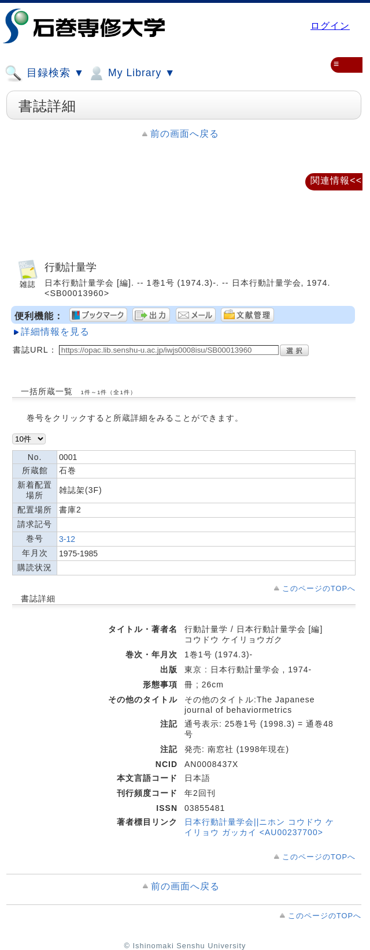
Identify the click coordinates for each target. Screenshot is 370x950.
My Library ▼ (131, 73)
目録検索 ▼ (44, 73)
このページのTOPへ (319, 588)
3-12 (67, 539)
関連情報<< (336, 180)
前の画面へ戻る (184, 134)
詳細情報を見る (55, 331)
